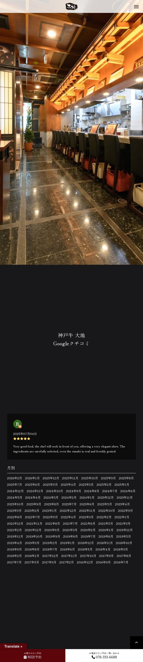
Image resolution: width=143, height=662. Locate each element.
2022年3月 (86, 517)
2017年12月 (50, 556)
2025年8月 (126, 478)
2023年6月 (87, 504)
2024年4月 (33, 497)
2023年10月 (15, 504)
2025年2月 (104, 484)
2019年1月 (67, 543)
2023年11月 (125, 497)
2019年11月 (15, 536)
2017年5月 (32, 562)
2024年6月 (127, 491)
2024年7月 (109, 491)
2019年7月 (88, 536)
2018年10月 (124, 543)
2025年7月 (14, 484)
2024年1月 (87, 497)
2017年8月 (124, 556)
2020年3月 (70, 530)
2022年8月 (14, 517)
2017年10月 (88, 556)
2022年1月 (122, 517)
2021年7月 (70, 523)
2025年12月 (51, 478)
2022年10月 (106, 510)
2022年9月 (125, 510)
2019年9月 (53, 536)
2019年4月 (14, 543)
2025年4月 (68, 484)
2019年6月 (106, 536)
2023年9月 (34, 504)
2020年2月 (88, 530)
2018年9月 (14, 549)
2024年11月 (35, 491)
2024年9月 (73, 491)
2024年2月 (69, 497)
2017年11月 (69, 556)
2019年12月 (124, 530)
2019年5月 (123, 536)
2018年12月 (86, 543)
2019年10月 (34, 536)
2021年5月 (105, 523)
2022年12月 (68, 510)
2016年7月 (121, 562)
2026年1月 (32, 478)
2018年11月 (105, 543)
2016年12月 (85, 562)
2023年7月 (69, 504)
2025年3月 (86, 484)
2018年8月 (32, 549)
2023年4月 (122, 504)
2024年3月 (51, 497)
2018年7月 (49, 549)
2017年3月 (49, 562)
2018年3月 (120, 549)
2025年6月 (32, 484)
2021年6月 (88, 523)
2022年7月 (32, 517)
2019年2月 (49, 543)
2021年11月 (34, 523)
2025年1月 (122, 484)
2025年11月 (70, 478)
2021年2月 (14, 530)
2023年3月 (14, 510)
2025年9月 (108, 478)
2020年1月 (106, 530)
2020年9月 (52, 530)
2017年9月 (106, 556)
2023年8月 (51, 504)
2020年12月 (33, 530)
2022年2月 (104, 517)
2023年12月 (105, 497)
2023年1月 (49, 510)
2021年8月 (52, 523)
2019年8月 (70, 536)
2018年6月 (67, 549)
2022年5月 (50, 517)
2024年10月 (54, 491)
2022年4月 (68, 517)
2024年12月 (15, 491)
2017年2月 (66, 562)
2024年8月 (91, 491)
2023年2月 (32, 510)
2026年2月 (14, 478)
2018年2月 (14, 556)
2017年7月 (14, 562)
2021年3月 (123, 523)
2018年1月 (32, 556)
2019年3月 (32, 543)
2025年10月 (89, 478)
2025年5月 (50, 484)
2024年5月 (14, 497)
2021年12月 (15, 523)
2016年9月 (103, 562)
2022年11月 (87, 510)
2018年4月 (103, 549)
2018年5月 (85, 549)
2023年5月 (104, 504)
